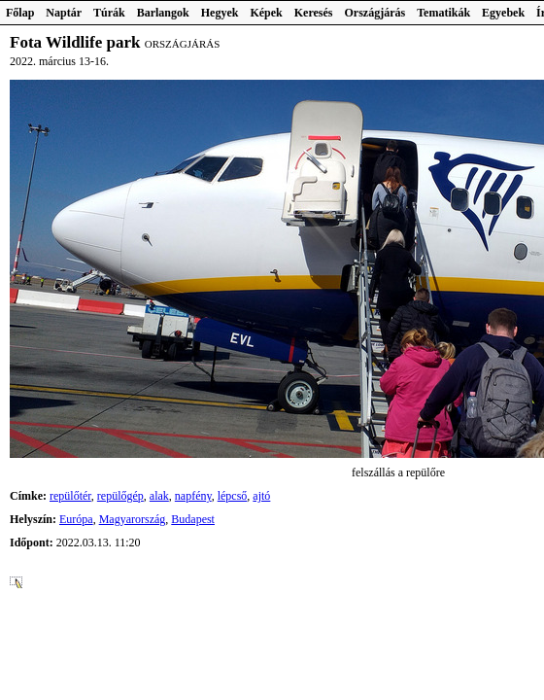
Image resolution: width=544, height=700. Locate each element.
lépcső (233, 496)
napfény (193, 496)
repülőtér (70, 496)
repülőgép (120, 496)
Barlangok (163, 12)
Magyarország (132, 519)
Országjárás (375, 12)
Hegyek (220, 12)
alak (159, 496)
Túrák (109, 12)
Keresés (313, 12)
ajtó (261, 496)
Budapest (193, 519)
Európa (76, 519)
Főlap (20, 12)
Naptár (64, 12)
